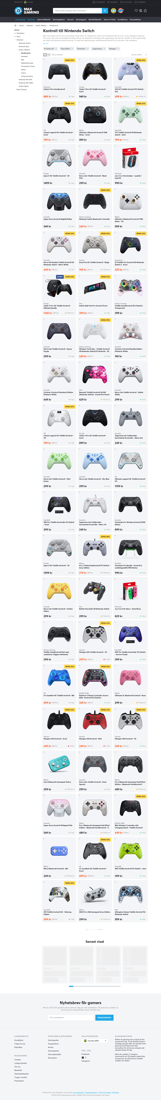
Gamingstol (81, 20)
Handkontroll (53, 25)
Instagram (85, 1061)
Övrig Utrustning (27, 76)
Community (126, 2)
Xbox (18, 36)
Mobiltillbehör (95, 20)
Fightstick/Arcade (27, 63)
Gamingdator (59, 20)
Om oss (17, 1067)
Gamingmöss (53, 1040)
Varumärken (135, 20)
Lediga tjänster (20, 1063)
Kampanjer (21, 20)
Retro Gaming (21, 89)
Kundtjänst (141, 2)
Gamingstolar (53, 1051)
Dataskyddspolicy (21, 1074)
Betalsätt (18, 1070)
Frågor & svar (19, 1044)
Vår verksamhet (78, 1092)
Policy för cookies (105, 1092)
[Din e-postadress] (70, 1018)
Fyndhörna (123, 20)
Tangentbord (53, 1044)
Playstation (20, 33)
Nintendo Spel (24, 46)
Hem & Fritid (109, 20)
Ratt (22, 60)
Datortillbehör (44, 20)
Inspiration (112, 1)
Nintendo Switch (25, 43)
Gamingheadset (54, 1054)
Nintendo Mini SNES (26, 83)
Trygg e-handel (20, 1077)
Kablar (23, 70)
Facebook (85, 1054)
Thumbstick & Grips (28, 66)
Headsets (24, 56)
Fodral (23, 73)
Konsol (70, 20)
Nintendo (30, 25)
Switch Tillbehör (41, 25)
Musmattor (52, 1058)
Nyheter (31, 20)
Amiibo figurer (24, 86)
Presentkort (100, 2)
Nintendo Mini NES (25, 79)
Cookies (17, 1060)
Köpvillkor (18, 1047)
